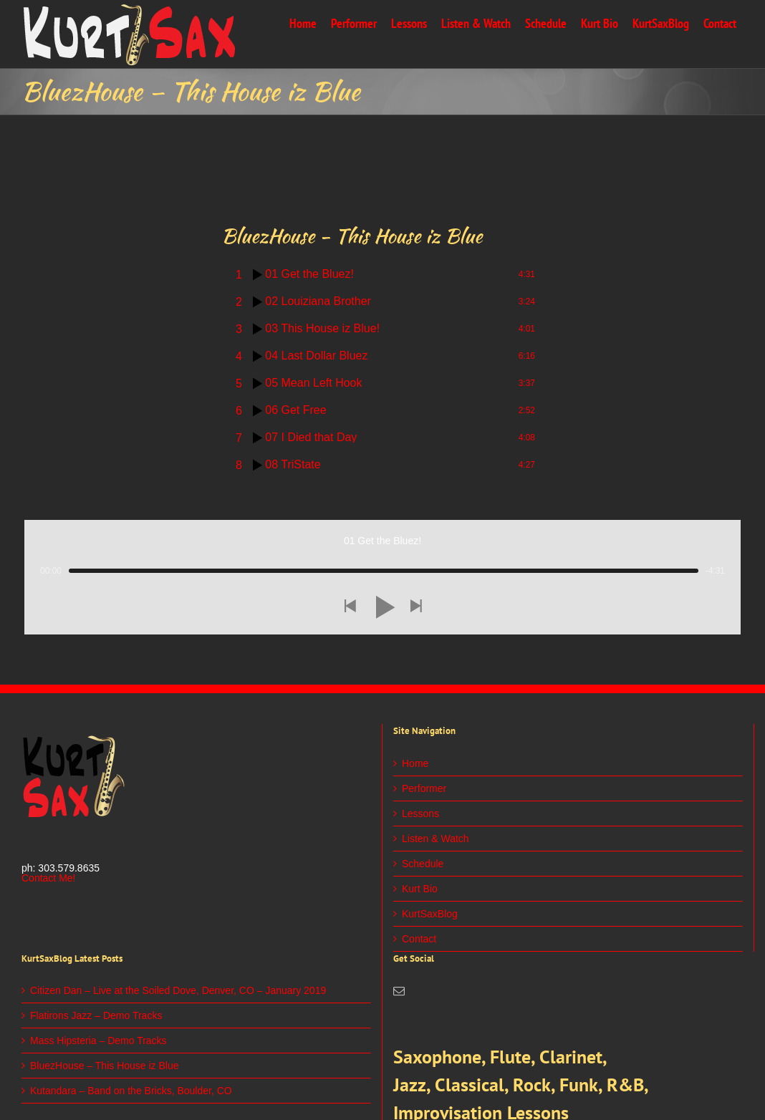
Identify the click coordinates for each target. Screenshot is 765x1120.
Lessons (420, 813)
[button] (349, 606)
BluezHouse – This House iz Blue (104, 1066)
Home (415, 763)
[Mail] (399, 991)
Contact (419, 939)
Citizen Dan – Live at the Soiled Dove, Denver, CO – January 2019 (178, 990)
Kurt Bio (420, 889)
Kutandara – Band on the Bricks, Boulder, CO (131, 1091)
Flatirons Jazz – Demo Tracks (96, 1015)
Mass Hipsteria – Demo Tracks (98, 1040)
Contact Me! (48, 878)
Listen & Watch (435, 839)
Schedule (422, 864)
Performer (424, 788)
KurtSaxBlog (430, 914)
